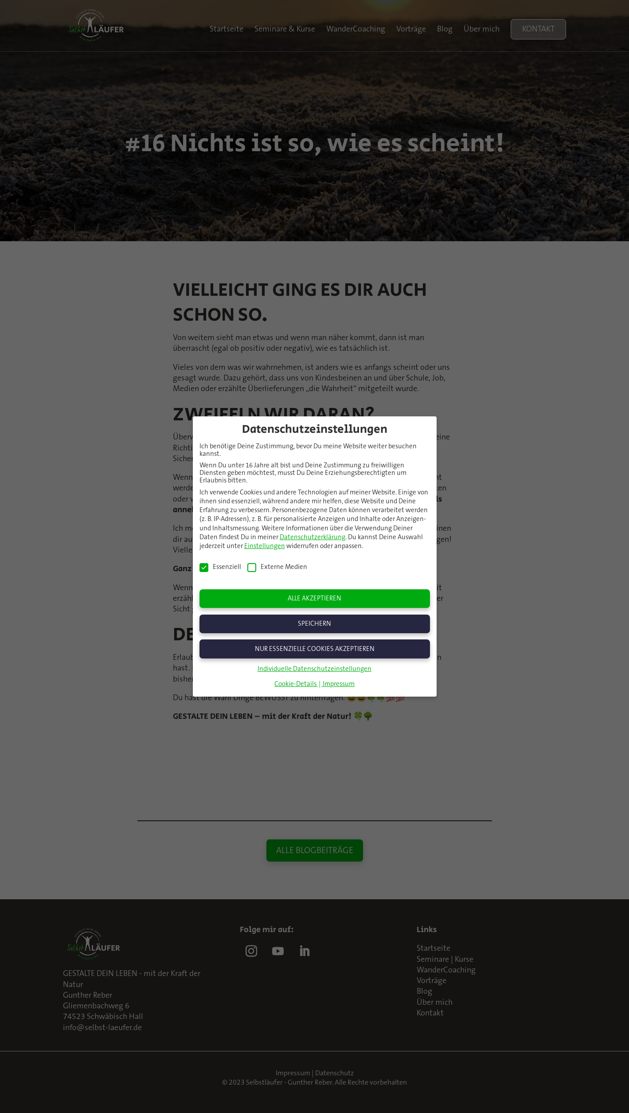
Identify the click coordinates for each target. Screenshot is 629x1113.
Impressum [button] (339, 683)
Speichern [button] (314, 622)
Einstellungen (264, 545)
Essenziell (220, 566)
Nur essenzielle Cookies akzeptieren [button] (315, 647)
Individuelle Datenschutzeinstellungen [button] (314, 668)
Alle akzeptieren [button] (314, 597)
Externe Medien (277, 566)
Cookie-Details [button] (296, 683)
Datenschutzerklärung (312, 536)
